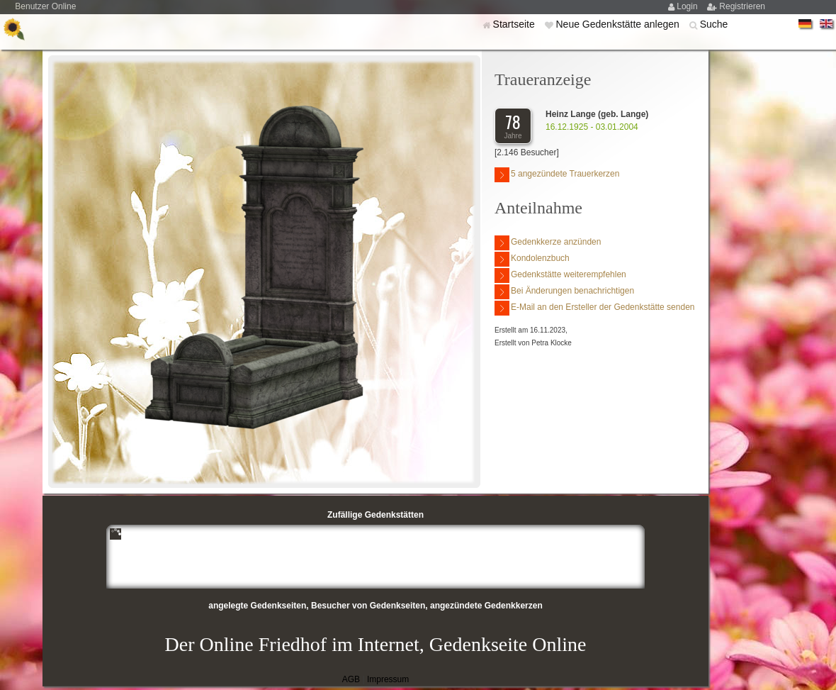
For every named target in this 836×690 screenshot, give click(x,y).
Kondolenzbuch (532, 259)
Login (688, 6)
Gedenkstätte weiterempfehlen (560, 275)
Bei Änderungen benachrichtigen (564, 291)
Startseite (515, 24)
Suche (714, 24)
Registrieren (742, 6)
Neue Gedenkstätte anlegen (618, 24)
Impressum (388, 679)
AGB (351, 679)
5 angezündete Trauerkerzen (557, 174)
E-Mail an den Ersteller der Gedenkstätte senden (594, 308)
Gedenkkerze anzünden (548, 242)
